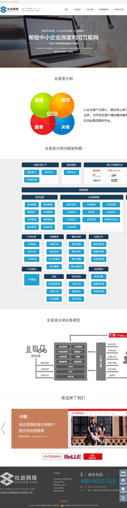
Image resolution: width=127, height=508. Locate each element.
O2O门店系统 (58, 488)
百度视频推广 (104, 9)
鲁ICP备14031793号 (91, 505)
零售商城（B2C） (60, 485)
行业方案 (89, 9)
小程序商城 (63, 501)
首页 (66, 9)
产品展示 (77, 9)
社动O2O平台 (58, 482)
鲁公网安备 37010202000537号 (72, 505)
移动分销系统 (58, 491)
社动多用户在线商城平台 (62, 479)
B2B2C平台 (119, 9)
